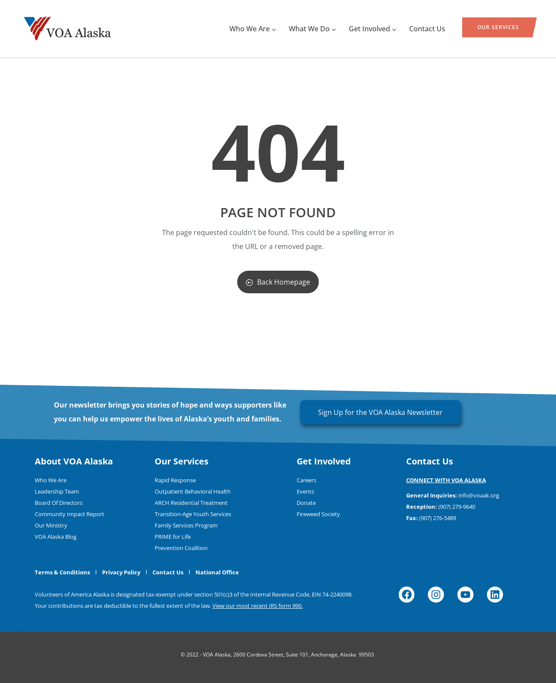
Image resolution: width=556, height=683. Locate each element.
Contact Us (427, 28)
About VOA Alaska (74, 461)
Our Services (498, 27)
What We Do (312, 28)
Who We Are (252, 28)
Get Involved (372, 28)
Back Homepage (278, 282)
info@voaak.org (478, 495)
